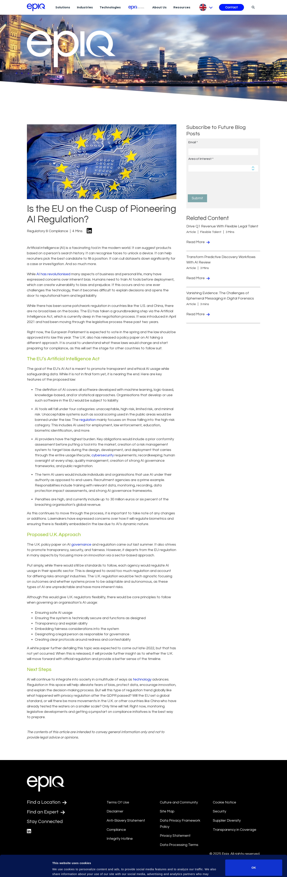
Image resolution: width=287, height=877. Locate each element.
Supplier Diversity (227, 820)
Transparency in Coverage (234, 830)
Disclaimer (115, 811)
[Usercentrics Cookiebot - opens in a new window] (25, 869)
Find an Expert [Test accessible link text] (46, 812)
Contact (231, 7)
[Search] (253, 7)
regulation (87, 420)
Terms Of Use (118, 802)
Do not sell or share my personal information (254, 864)
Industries (85, 7)
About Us (159, 7)
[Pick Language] (206, 7)
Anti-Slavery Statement (126, 820)
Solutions (62, 7)
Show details (61, 868)
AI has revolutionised (53, 274)
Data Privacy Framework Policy (180, 824)
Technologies (110, 7)
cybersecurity (102, 455)
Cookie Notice (224, 802)
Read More (198, 242)
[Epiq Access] (136, 7)
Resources (181, 7)
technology (142, 679)
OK (254, 846)
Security (219, 811)
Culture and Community (179, 802)
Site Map (167, 811)
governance (81, 544)
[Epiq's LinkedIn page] (29, 831)
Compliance (116, 830)
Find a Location (47, 802)
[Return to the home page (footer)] (36, 7)
